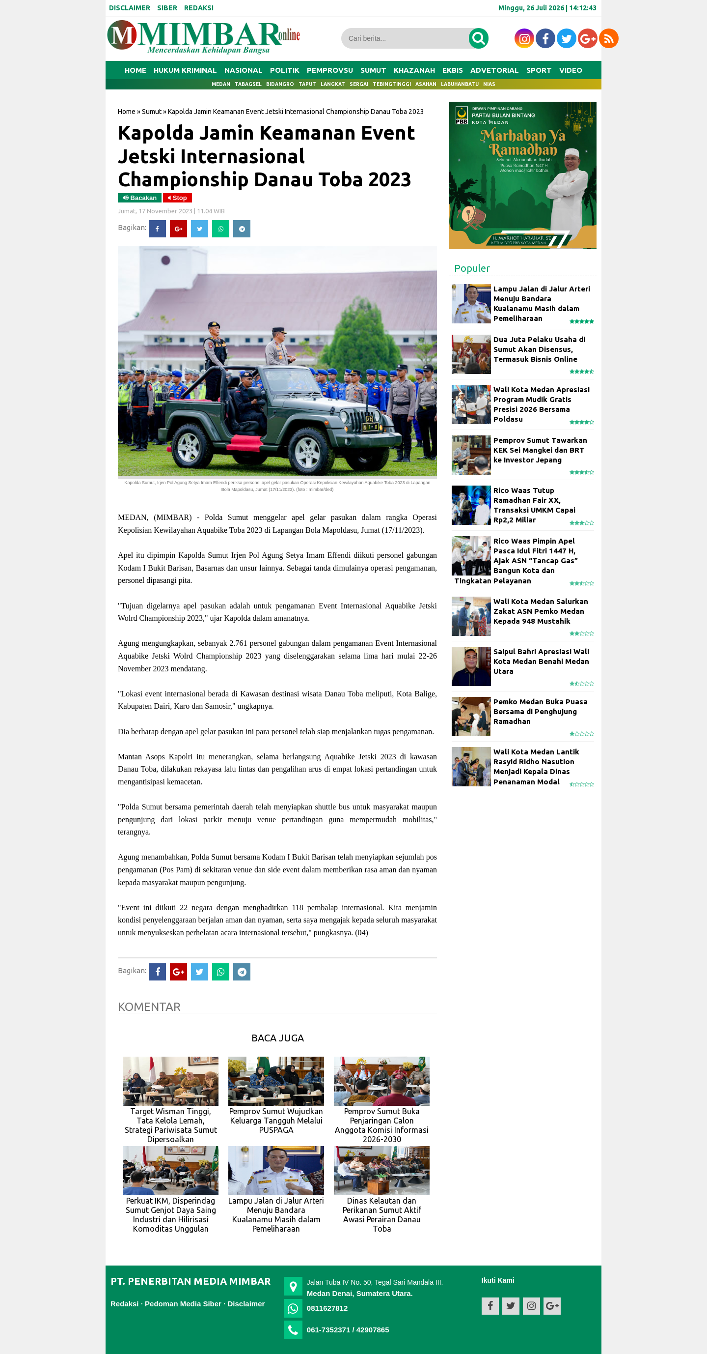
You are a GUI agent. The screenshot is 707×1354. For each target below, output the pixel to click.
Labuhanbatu (460, 84)
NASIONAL (243, 70)
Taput (307, 84)
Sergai (359, 84)
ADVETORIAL (494, 70)
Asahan (425, 84)
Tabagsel (248, 84)
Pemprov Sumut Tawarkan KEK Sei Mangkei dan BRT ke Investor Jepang (540, 450)
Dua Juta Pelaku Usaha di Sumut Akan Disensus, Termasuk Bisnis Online (539, 349)
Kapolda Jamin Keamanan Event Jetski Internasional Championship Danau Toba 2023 (266, 155)
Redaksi (124, 1303)
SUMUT (373, 70)
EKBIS (452, 70)
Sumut (152, 111)
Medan (221, 84)
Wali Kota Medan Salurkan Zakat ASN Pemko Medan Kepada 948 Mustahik (540, 611)
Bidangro (280, 84)
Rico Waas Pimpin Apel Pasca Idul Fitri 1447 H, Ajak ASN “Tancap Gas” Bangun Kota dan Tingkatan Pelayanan (516, 561)
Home (135, 70)
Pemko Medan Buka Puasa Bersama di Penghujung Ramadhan (540, 711)
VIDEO (570, 70)
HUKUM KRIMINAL (185, 70)
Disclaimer (246, 1303)
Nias (489, 84)
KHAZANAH (414, 70)
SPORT (539, 70)
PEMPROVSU (330, 70)
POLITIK (284, 70)
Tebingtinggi (392, 84)
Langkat (333, 84)
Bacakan (140, 198)
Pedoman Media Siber (183, 1303)
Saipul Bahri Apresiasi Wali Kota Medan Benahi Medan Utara (541, 661)
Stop (177, 198)
